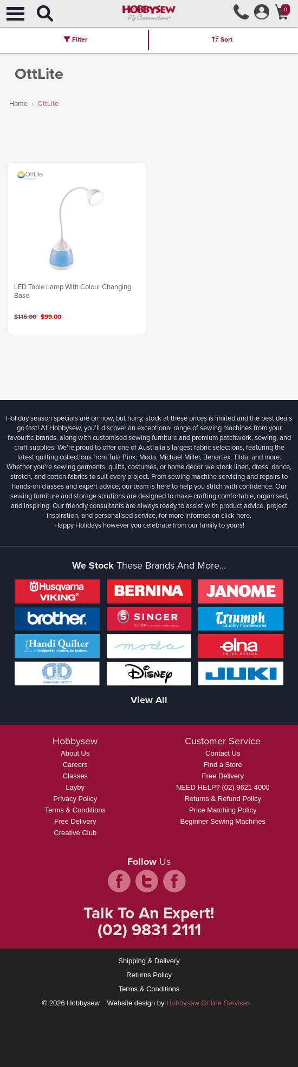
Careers (75, 765)
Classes (75, 776)
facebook (119, 881)
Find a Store (223, 765)
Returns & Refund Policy (222, 799)
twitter (146, 881)
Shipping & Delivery (148, 961)
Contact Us (222, 753)
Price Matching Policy (222, 810)
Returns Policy (149, 975)
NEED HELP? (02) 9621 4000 (223, 787)
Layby (75, 787)
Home (18, 103)
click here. (236, 515)
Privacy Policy (75, 799)
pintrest (174, 881)
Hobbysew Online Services (208, 1003)
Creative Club (75, 833)
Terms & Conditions (75, 810)
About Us (75, 753)
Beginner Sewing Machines (222, 821)
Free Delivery (75, 821)
